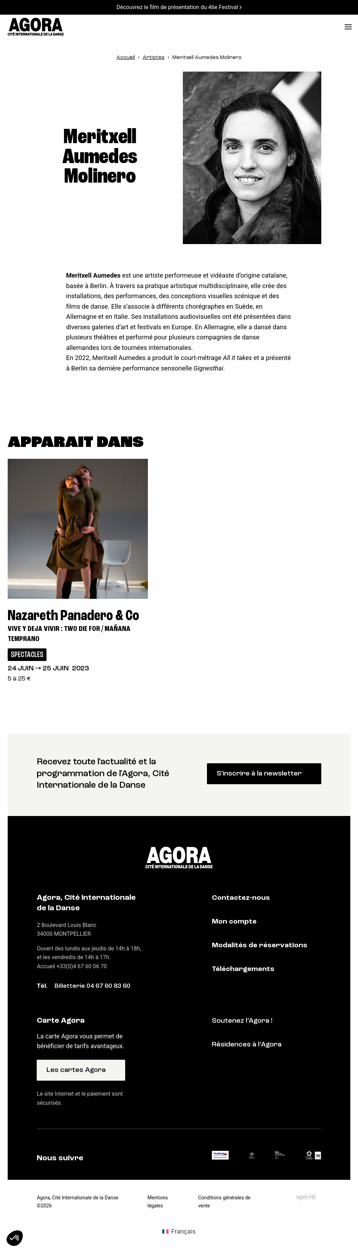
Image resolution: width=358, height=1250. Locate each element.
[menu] (348, 27)
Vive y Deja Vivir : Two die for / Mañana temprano (69, 634)
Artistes (154, 57)
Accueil (125, 57)
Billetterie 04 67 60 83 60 (92, 986)
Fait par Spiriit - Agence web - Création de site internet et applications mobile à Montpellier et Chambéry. (306, 1197)
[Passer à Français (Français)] (179, 1231)
